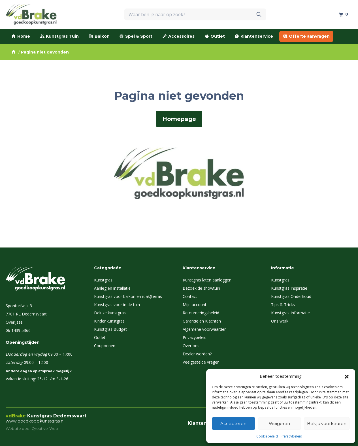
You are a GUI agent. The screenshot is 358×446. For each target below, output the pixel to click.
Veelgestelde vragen (201, 362)
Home (20, 36)
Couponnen (104, 345)
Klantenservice (254, 36)
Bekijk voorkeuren (326, 423)
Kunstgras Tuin (59, 36)
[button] (347, 376)
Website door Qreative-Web (32, 428)
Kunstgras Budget (110, 329)
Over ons (191, 345)
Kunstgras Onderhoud (291, 296)
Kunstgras (103, 280)
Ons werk (279, 321)
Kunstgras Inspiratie (289, 288)
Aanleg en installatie (112, 288)
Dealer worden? (197, 354)
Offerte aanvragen (306, 36)
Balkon (99, 36)
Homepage (179, 119)
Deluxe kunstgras (110, 312)
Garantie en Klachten (202, 321)
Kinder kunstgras (109, 321)
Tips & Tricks (283, 304)
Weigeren (279, 423)
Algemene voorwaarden (205, 329)
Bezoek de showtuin (201, 288)
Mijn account (194, 304)
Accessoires (178, 36)
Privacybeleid (291, 436)
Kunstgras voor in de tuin (117, 304)
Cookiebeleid (267, 436)
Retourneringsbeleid (201, 312)
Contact (190, 296)
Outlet (214, 36)
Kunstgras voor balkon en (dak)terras (128, 296)
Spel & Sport (135, 36)
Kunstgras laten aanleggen (207, 280)
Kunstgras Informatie (290, 312)
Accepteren (233, 423)
